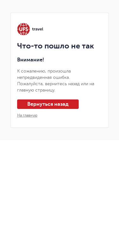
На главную (27, 115)
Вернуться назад (48, 104)
